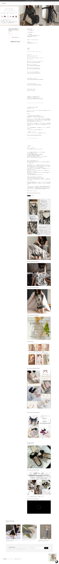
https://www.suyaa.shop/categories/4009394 (33, 368)
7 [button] (30, 26)
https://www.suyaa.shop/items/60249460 (33, 65)
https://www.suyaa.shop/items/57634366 (33, 62)
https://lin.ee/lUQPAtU (30, 341)
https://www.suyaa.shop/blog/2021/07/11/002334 (35, 98)
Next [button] (57, 15)
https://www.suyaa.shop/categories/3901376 (34, 84)
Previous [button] (1, 15)
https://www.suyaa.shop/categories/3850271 (33, 412)
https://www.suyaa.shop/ (30, 442)
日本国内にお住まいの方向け (15, 41)
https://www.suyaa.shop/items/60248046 (33, 68)
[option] (29, 15)
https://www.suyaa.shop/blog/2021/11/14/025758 (35, 79)
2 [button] (27, 26)
